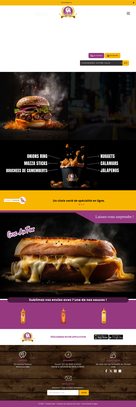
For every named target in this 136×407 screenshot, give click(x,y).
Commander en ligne (90, 404)
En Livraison (96, 55)
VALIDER (84, 393)
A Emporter (112, 55)
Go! (126, 63)
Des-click (76, 404)
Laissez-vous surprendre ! (114, 217)
